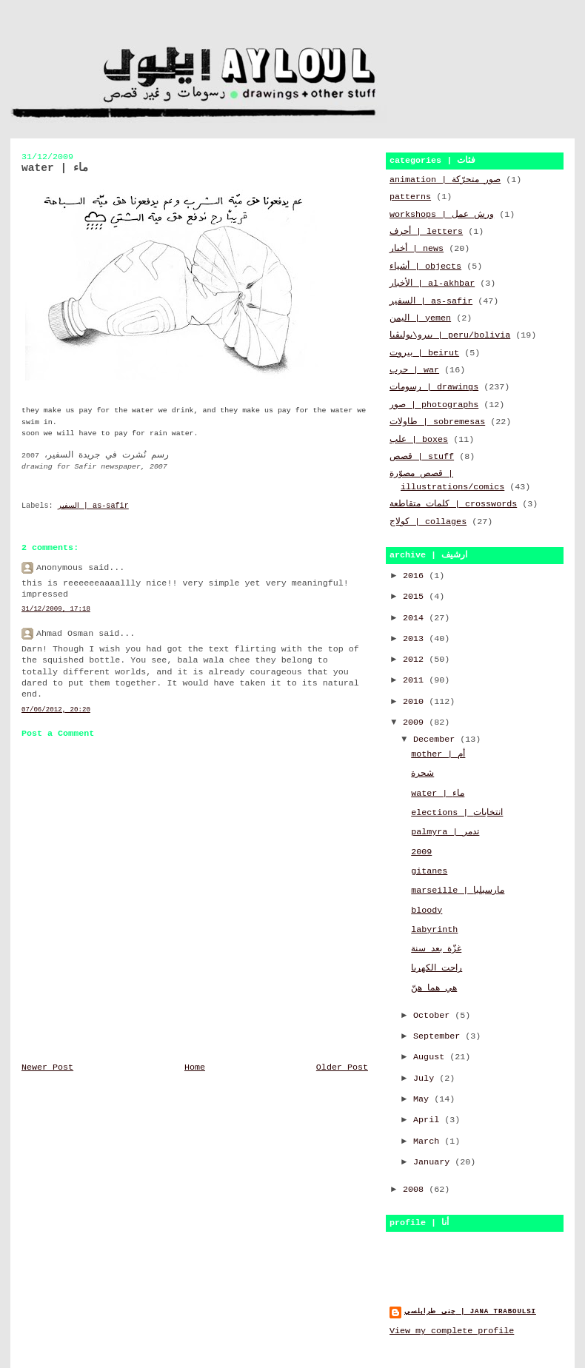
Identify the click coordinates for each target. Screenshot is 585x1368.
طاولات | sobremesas (437, 422)
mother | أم (438, 754)
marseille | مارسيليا (457, 890)
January (434, 1162)
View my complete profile (452, 1331)
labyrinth (434, 930)
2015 (416, 596)
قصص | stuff (422, 457)
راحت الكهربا (436, 968)
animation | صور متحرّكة (445, 180)
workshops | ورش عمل (442, 214)
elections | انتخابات (457, 813)
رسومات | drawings (434, 387)
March (428, 1141)
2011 (416, 680)
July (426, 1078)
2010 (416, 702)
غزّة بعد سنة (436, 949)
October (434, 1015)
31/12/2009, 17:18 (55, 609)
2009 (416, 722)
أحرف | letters (426, 232)
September (439, 1036)
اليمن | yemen (420, 318)
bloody (426, 910)
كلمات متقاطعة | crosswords (453, 504)
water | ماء (437, 793)
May (423, 1099)
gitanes (429, 871)
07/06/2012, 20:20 (55, 709)
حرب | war (414, 370)
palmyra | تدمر (445, 832)
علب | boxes (419, 440)
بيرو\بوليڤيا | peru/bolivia (450, 335)
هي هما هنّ (434, 988)
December (436, 739)
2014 (416, 618)
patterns (410, 197)
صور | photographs (434, 405)
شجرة (422, 773)
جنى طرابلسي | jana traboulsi (470, 1311)
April (428, 1120)
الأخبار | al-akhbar (432, 283)
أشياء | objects (425, 266)
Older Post (342, 1067)
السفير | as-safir (93, 506)
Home (194, 1067)
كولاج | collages (428, 522)
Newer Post (47, 1067)
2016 (416, 576)
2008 (416, 1189)
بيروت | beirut (424, 353)
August (431, 1057)
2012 (416, 659)
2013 (416, 639)
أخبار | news (417, 249)
